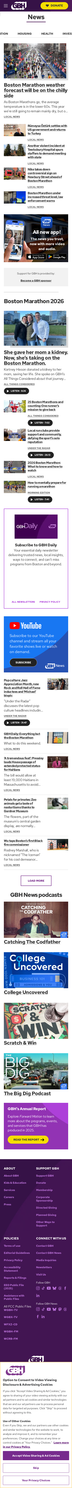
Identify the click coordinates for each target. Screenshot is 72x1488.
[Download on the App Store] (36, 257)
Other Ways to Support (45, 1223)
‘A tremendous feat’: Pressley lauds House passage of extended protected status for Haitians (23, 764)
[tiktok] (43, 1288)
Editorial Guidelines (17, 1253)
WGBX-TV (10, 1317)
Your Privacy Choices (36, 1480)
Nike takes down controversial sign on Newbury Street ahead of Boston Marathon (45, 175)
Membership (44, 1190)
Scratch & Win (20, 1043)
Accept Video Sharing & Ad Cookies (36, 1455)
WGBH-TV (11, 1310)
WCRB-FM (11, 1338)
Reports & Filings (15, 1278)
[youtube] (49, 1288)
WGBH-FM (11, 1331)
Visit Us (41, 1274)
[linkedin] (38, 1295)
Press (7, 1204)
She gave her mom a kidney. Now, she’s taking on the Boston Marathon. (36, 357)
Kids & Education (15, 1182)
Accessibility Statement (12, 1269)
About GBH (11, 1175)
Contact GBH (45, 1246)
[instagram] (38, 1288)
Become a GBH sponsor (36, 280)
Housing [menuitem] (25, 34)
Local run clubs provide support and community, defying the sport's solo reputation (44, 436)
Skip (36, 1468)
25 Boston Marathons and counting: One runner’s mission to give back (45, 406)
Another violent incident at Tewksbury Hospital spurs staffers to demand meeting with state (47, 151)
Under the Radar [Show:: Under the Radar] (39, 448)
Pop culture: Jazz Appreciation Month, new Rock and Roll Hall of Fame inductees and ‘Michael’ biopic (22, 688)
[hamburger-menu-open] (7, 6)
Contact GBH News (48, 1253)
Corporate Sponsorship (44, 1199)
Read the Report (26, 1140)
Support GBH (45, 1175)
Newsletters (44, 1267)
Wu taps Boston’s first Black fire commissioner (23, 843)
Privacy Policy (50, 601)
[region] (36, 1425)
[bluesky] (54, 1288)
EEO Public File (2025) (14, 1287)
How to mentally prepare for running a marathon (47, 484)
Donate (54, 5)
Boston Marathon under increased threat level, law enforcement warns (45, 197)
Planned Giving (46, 1215)
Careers (9, 1197)
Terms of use (12, 1246)
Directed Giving (46, 1207)
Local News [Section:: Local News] (36, 139)
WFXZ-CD (10, 1324)
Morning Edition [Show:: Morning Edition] (39, 492)
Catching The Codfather (32, 942)
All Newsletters (23, 601)
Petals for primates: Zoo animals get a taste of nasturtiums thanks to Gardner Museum (20, 805)
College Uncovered (26, 992)
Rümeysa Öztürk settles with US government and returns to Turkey (47, 130)
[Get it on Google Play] (57, 257)
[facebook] (65, 1288)
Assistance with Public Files (14, 1297)
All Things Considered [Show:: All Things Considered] (43, 416)
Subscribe (23, 662)
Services (9, 1190)
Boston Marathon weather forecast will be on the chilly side (36, 90)
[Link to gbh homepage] (18, 5)
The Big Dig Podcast (27, 1093)
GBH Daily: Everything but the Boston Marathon (22, 736)
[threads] (60, 1288)
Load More (36, 880)
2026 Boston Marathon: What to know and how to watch (45, 467)
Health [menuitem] (47, 34)
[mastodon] (60, 1309)
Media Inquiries (46, 1260)
